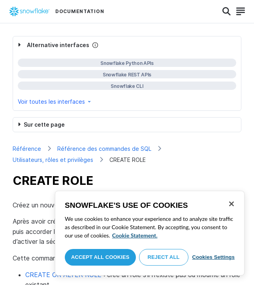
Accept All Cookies (100, 257)
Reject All (164, 257)
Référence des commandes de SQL (104, 148)
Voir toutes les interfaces (55, 101)
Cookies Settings (213, 257)
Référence (27, 148)
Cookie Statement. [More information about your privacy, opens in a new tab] (135, 235)
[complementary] (127, 73)
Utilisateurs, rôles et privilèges (53, 159)
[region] (150, 233)
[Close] (231, 204)
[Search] (226, 11)
